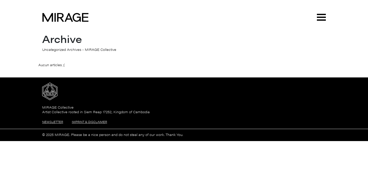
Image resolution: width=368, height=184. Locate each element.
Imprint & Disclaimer (89, 122)
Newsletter (52, 122)
